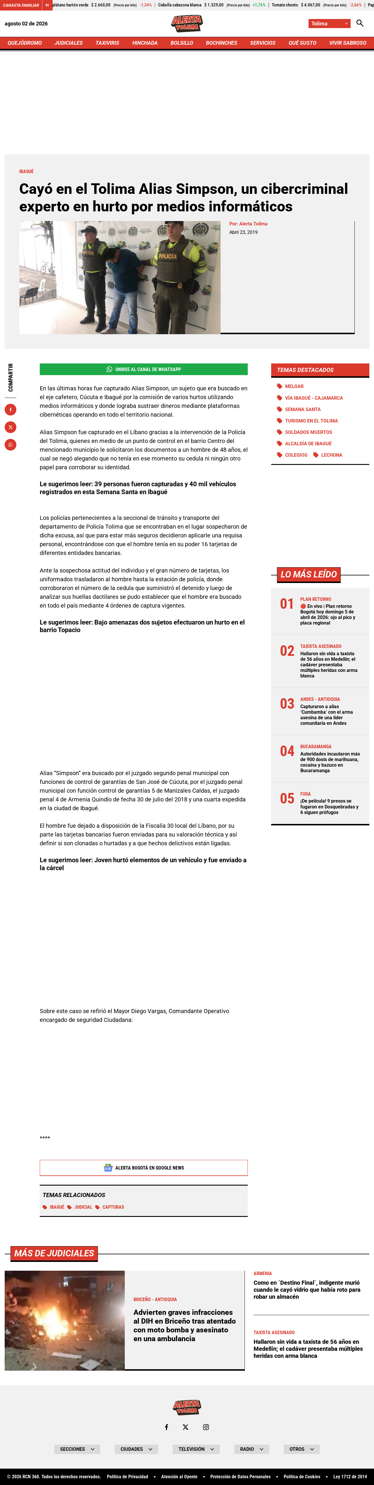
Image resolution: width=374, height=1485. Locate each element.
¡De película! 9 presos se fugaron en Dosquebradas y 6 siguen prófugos (329, 806)
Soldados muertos (308, 432)
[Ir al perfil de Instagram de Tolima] (206, 1428)
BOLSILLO (182, 43)
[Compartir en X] (10, 427)
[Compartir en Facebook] (10, 409)
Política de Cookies (302, 1477)
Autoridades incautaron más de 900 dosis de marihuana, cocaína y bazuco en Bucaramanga (330, 762)
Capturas (109, 1207)
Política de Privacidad (127, 1477)
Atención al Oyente (179, 1477)
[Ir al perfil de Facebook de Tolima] (166, 1428)
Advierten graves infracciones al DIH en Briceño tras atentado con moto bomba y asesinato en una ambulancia (185, 1326)
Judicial (79, 1207)
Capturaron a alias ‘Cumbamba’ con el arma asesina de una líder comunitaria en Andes (326, 715)
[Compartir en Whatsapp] (10, 445)
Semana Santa (303, 409)
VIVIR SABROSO (347, 43)
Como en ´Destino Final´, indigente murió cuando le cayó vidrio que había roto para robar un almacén (307, 1290)
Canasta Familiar (21, 5)
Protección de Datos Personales (240, 1477)
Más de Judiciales (54, 1254)
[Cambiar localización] (330, 23)
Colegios (296, 455)
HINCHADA (145, 43)
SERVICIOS (263, 43)
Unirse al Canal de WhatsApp (144, 369)
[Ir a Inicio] (187, 23)
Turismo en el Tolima (311, 421)
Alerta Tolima (253, 224)
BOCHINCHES (221, 43)
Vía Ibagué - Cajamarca (314, 398)
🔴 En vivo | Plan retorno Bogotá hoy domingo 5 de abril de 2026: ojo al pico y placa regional (327, 614)
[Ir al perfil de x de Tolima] (185, 1428)
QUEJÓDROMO (25, 43)
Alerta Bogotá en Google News (143, 1168)
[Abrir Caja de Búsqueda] (359, 23)
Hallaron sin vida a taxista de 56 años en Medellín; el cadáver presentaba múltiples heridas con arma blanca (329, 665)
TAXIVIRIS (107, 43)
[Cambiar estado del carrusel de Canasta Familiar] (47, 5)
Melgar (294, 386)
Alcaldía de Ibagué (308, 443)
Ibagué (53, 1207)
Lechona (331, 455)
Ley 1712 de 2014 (350, 1477)
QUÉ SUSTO (302, 43)
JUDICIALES (69, 43)
